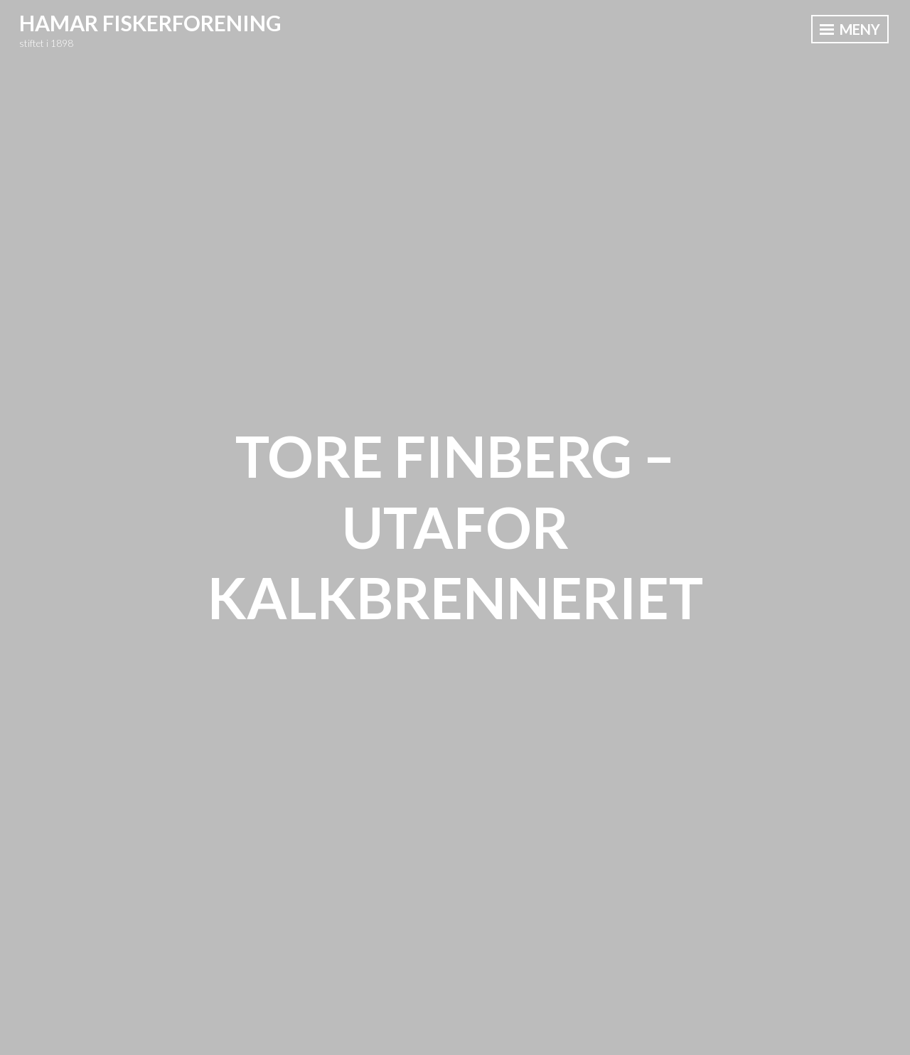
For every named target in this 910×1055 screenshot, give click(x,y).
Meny (850, 29)
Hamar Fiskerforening (150, 23)
